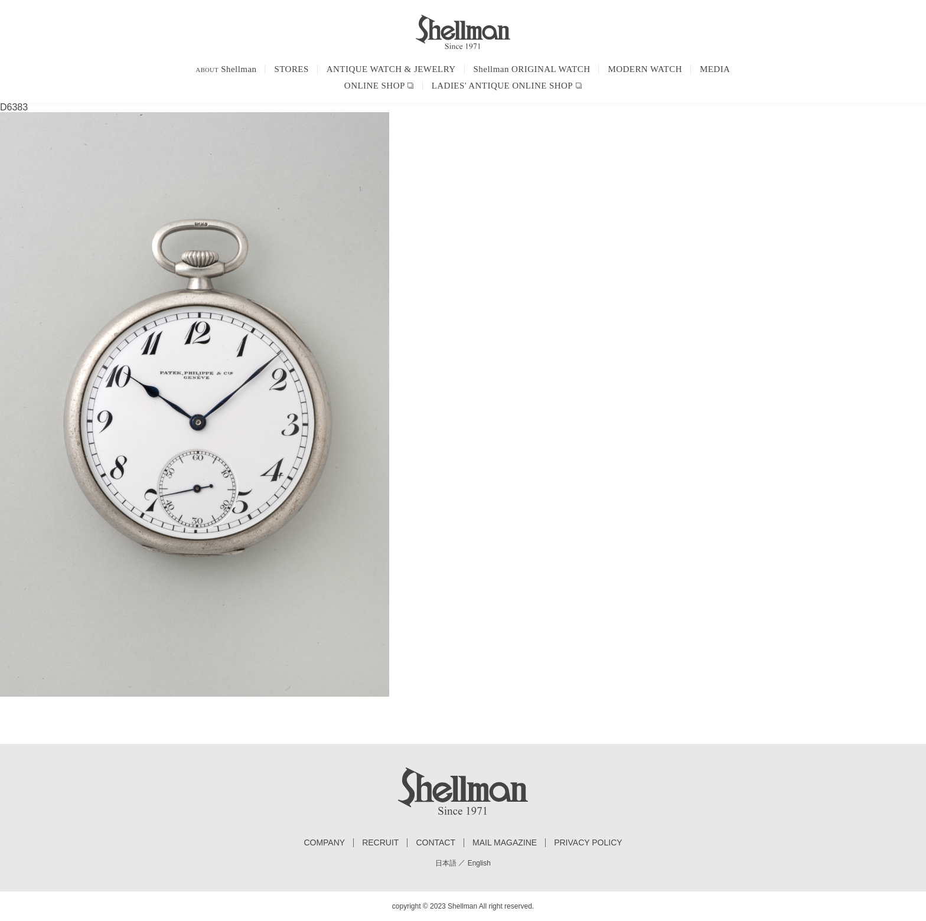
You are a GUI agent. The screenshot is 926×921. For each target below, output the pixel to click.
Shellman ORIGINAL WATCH (532, 69)
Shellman (226, 69)
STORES (291, 69)
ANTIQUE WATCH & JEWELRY (391, 69)
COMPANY (324, 842)
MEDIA (715, 69)
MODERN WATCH (645, 69)
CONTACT (435, 842)
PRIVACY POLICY (588, 842)
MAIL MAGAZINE (504, 842)
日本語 (446, 863)
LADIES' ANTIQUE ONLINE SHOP (502, 85)
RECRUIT (380, 842)
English (479, 863)
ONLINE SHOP (374, 85)
